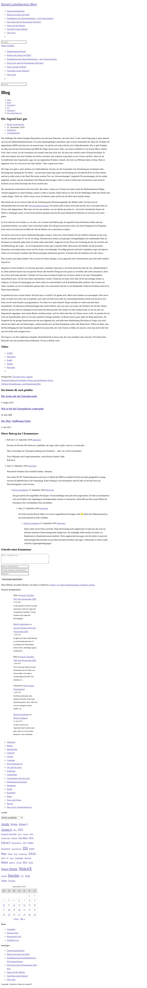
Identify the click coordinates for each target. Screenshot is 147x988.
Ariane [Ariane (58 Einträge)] (14, 826)
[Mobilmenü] (7, 46)
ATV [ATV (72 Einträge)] (20, 831)
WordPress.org (13, 942)
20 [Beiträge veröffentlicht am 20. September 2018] (19, 911)
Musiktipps (11, 787)
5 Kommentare (13, 133)
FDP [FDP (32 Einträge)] (24, 844)
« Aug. (16, 921)
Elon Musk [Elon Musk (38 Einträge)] (23, 840)
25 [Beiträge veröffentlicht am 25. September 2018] (9, 916)
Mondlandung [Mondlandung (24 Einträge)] (23, 856)
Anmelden (11, 931)
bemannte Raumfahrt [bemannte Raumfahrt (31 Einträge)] (9, 836)
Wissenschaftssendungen (39, 206)
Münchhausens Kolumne (17, 784)
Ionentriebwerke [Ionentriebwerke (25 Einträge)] (16, 850)
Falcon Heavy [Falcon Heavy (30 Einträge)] (16, 845)
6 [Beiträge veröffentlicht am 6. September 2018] (19, 902)
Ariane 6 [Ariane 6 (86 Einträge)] (6, 831)
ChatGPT (10, 755)
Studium (29, 377)
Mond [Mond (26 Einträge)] (16, 856)
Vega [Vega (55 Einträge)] (27, 877)
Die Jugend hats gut (14, 113)
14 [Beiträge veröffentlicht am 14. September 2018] (24, 907)
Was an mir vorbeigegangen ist (19, 809)
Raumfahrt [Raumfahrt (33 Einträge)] (19, 860)
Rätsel (9, 798)
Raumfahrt (11, 794)
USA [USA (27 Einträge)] (22, 878)
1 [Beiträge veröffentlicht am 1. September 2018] (29, 897)
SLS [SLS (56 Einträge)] (25, 864)
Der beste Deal (19, 377)
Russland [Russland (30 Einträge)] (28, 860)
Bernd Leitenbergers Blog (19, 4)
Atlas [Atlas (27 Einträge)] (15, 832)
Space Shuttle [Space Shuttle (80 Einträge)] (9, 870)
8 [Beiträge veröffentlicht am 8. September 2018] (29, 902)
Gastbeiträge (12, 776)
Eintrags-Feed (12, 935)
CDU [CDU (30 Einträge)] (31, 836)
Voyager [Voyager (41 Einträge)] (11, 882)
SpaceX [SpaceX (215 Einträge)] (25, 870)
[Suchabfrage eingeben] (14, 42)
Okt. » (22, 921)
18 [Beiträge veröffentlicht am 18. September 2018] (9, 911)
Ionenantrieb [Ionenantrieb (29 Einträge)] (5, 851)
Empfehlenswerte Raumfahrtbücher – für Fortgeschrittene (32, 59)
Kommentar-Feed (14, 938)
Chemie (10, 758)
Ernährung (11, 773)
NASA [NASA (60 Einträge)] (32, 855)
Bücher (10, 747)
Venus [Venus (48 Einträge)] (4, 882)
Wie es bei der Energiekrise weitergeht (22, 408)
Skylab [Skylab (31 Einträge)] (19, 864)
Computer (11, 762)
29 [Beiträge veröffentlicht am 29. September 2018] (30, 916)
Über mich (11, 74)
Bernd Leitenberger (15, 124)
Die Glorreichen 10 (14, 766)
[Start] (8, 100)
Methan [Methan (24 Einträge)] (10, 856)
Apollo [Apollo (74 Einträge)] (5, 825)
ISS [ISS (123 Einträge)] (25, 850)
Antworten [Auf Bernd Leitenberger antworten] (49, 490)
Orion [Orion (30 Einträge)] (3, 860)
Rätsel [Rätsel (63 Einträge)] (4, 863)
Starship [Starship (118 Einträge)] (13, 877)
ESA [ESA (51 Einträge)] (31, 839)
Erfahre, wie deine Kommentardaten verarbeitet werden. (72, 587)
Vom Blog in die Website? (18, 71)
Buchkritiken (12, 751)
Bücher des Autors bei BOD (19, 55)
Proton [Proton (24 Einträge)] (12, 860)
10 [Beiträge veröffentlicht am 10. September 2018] (4, 907)
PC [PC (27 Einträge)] (8, 860)
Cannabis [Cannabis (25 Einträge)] (25, 836)
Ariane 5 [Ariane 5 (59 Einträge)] (23, 826)
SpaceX (10, 805)
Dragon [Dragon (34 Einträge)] (14, 840)
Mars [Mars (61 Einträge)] (4, 855)
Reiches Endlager (20, 720)
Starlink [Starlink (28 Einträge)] (4, 878)
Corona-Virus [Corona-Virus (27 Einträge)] (5, 840)
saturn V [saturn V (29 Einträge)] (12, 864)
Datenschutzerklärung (16, 51)
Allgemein (11, 130)
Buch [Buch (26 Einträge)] (19, 836)
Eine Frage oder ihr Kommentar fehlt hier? (25, 63)
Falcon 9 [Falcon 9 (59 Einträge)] (5, 844)
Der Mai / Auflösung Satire (16, 421)
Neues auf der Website (16, 67)
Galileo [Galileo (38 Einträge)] (30, 844)
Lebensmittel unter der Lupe (18, 780)
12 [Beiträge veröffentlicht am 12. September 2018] (14, 907)
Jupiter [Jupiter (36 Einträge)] (31, 850)
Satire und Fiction (14, 802)
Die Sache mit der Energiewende (19, 396)
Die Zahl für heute (14, 769)
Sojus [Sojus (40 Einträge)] (30, 864)
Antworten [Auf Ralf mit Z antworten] (36, 440)
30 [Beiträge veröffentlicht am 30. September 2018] (35, 916)
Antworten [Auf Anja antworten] (32, 466)
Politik (9, 791)
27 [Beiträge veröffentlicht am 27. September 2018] (19, 916)
